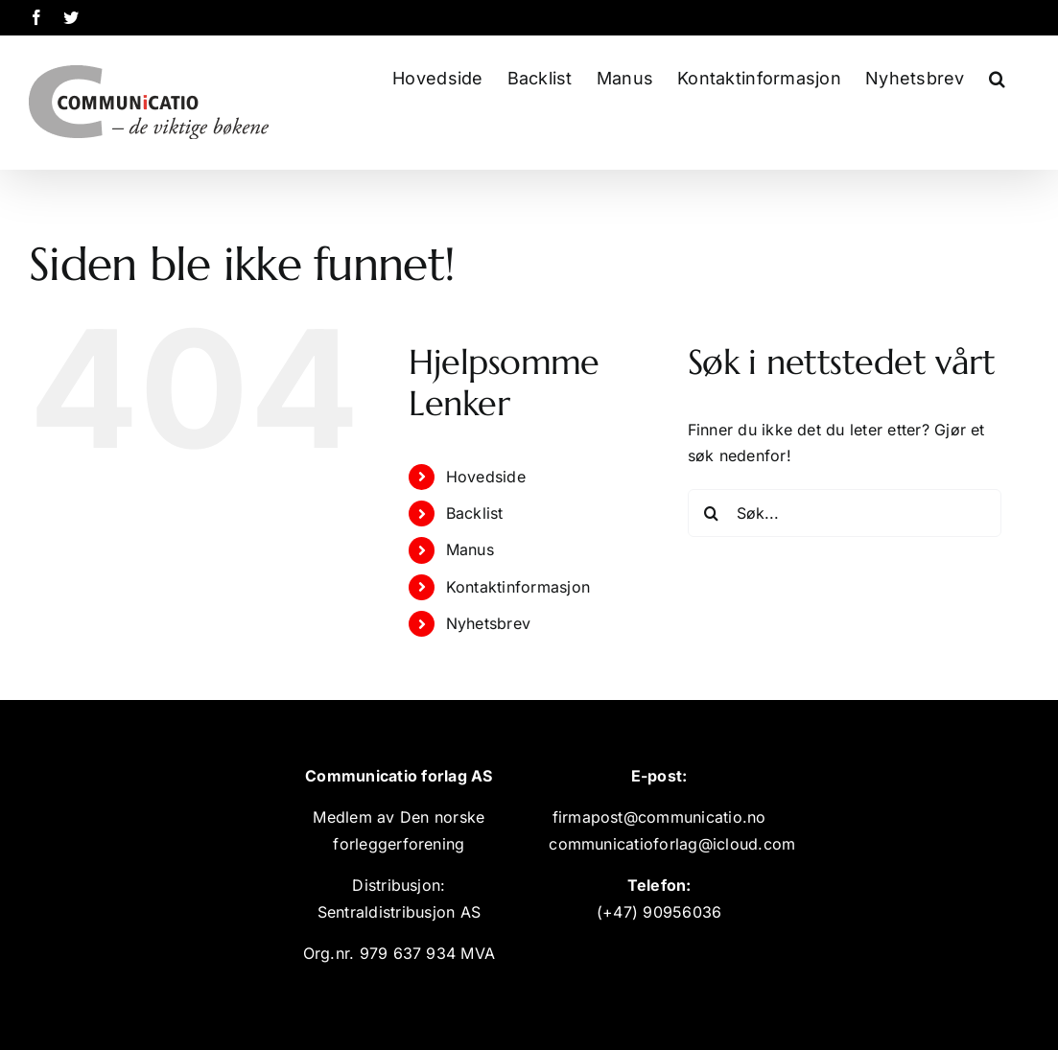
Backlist (475, 513)
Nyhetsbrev (488, 623)
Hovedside (486, 476)
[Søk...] (845, 513)
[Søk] (712, 513)
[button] (997, 75)
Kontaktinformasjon (518, 586)
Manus (470, 549)
